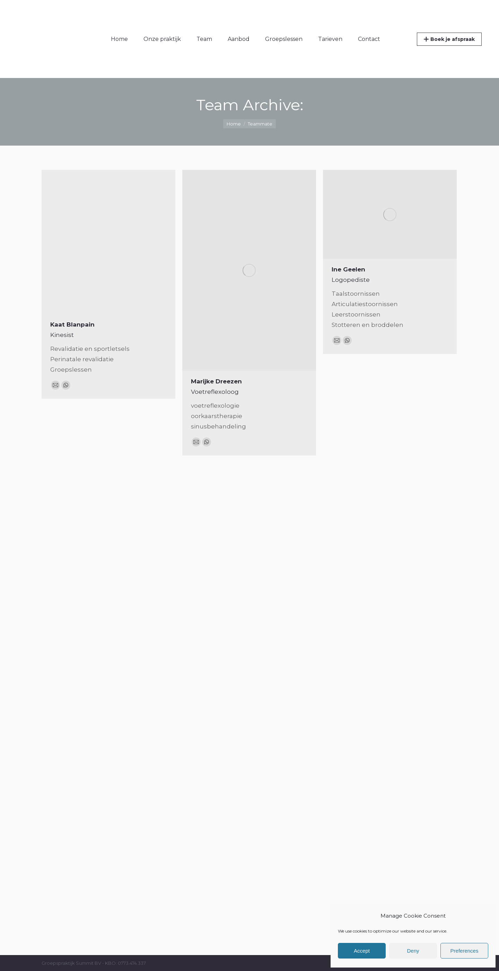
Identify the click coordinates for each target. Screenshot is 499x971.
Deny (413, 951)
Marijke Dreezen (216, 381)
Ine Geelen (348, 269)
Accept (362, 951)
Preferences (464, 951)
